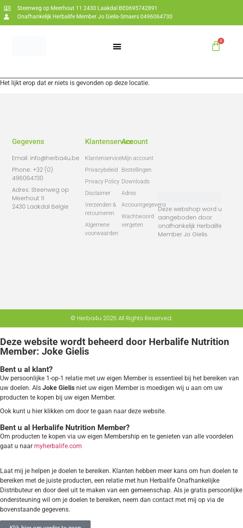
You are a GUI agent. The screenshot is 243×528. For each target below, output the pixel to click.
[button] (117, 46)
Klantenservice (103, 158)
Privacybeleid (101, 170)
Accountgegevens (140, 204)
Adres (129, 193)
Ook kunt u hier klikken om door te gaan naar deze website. (83, 411)
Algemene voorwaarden (101, 228)
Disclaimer (98, 193)
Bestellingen (137, 170)
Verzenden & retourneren (100, 208)
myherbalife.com (58, 446)
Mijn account (138, 158)
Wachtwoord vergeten (138, 220)
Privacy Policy (102, 181)
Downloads (136, 181)
